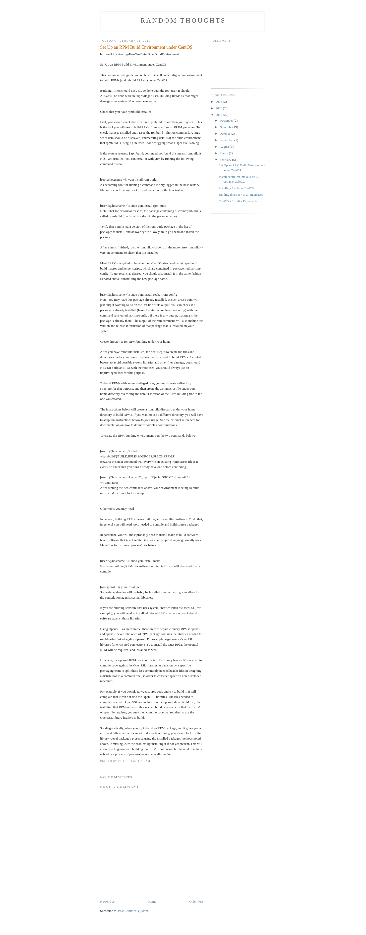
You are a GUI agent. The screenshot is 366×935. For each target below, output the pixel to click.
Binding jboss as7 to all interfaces (241, 194)
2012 (219, 115)
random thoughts (183, 20)
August (225, 146)
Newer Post (107, 901)
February (226, 160)
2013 (219, 108)
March (224, 153)
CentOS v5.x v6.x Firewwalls (238, 201)
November (227, 127)
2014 (219, 101)
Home (152, 901)
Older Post (196, 901)
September (227, 140)
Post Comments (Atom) (133, 911)
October (225, 133)
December (227, 120)
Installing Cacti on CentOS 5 (237, 188)
